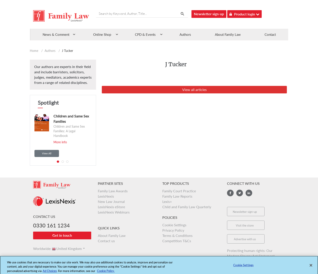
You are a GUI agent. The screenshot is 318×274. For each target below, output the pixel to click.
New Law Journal (111, 201)
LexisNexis (106, 196)
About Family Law (228, 34)
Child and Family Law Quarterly (186, 207)
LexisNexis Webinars (114, 212)
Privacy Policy (173, 230)
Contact (270, 34)
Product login (244, 13)
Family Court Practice (179, 191)
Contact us (106, 241)
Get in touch (62, 235)
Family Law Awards (113, 191)
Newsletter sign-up (209, 14)
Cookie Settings (174, 225)
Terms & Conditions (177, 235)
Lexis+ (167, 201)
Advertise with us (245, 239)
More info (60, 142)
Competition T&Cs (176, 241)
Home (34, 51)
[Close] (311, 267)
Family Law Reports (177, 196)
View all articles (194, 89)
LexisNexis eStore (111, 207)
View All (46, 153)
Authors (185, 34)
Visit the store (245, 225)
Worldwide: (40, 248)
